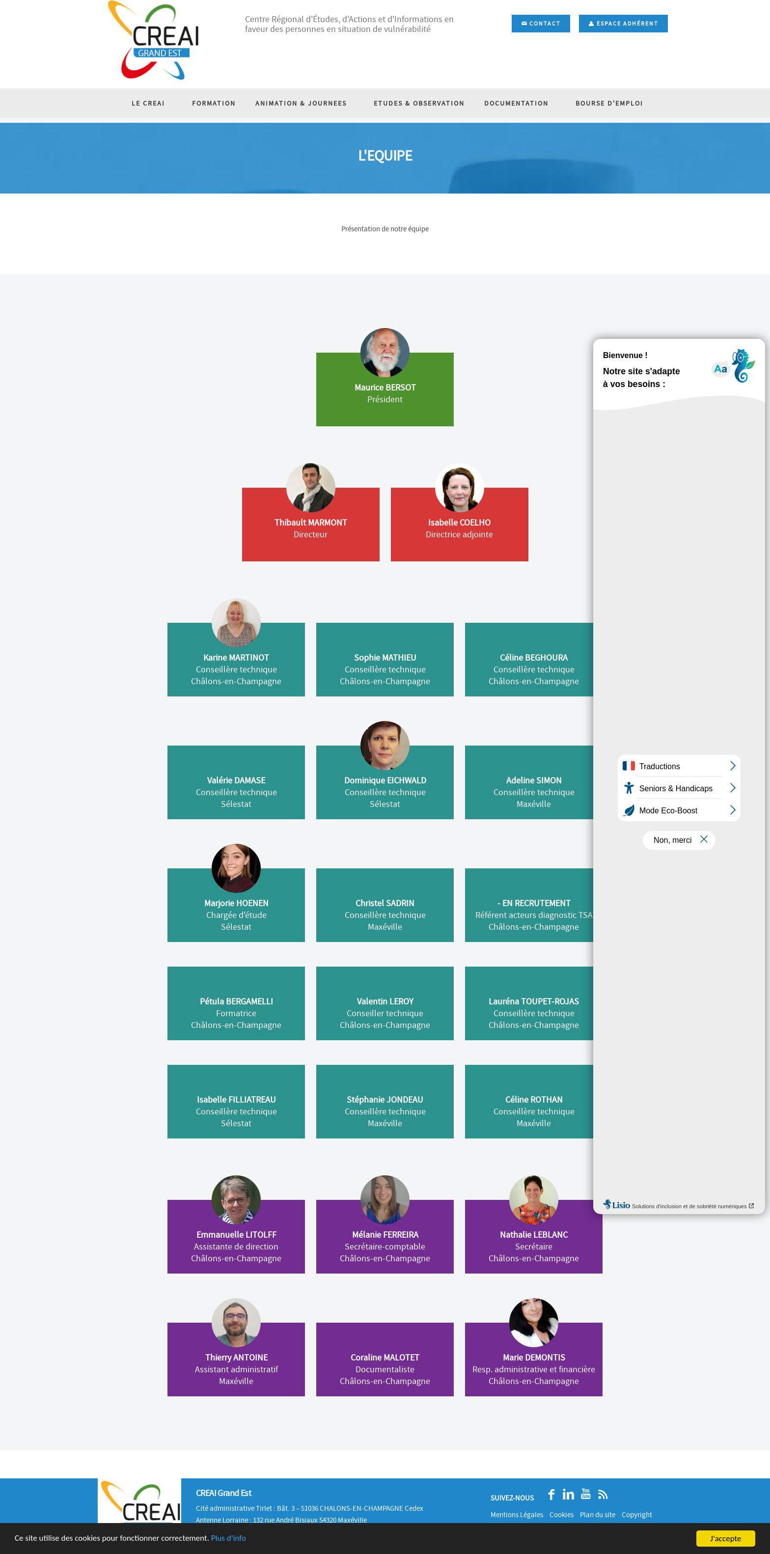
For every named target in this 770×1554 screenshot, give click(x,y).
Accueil (626, 138)
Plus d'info (229, 1539)
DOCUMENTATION (513, 103)
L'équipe (661, 138)
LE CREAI (159, 103)
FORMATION (218, 103)
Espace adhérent (623, 24)
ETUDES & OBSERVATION (415, 103)
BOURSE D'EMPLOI (598, 103)
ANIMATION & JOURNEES (305, 103)
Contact (541, 24)
